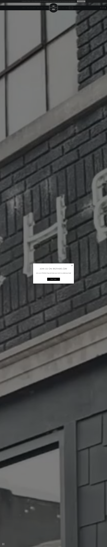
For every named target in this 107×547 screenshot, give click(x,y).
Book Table (53, 279)
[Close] (72, 265)
